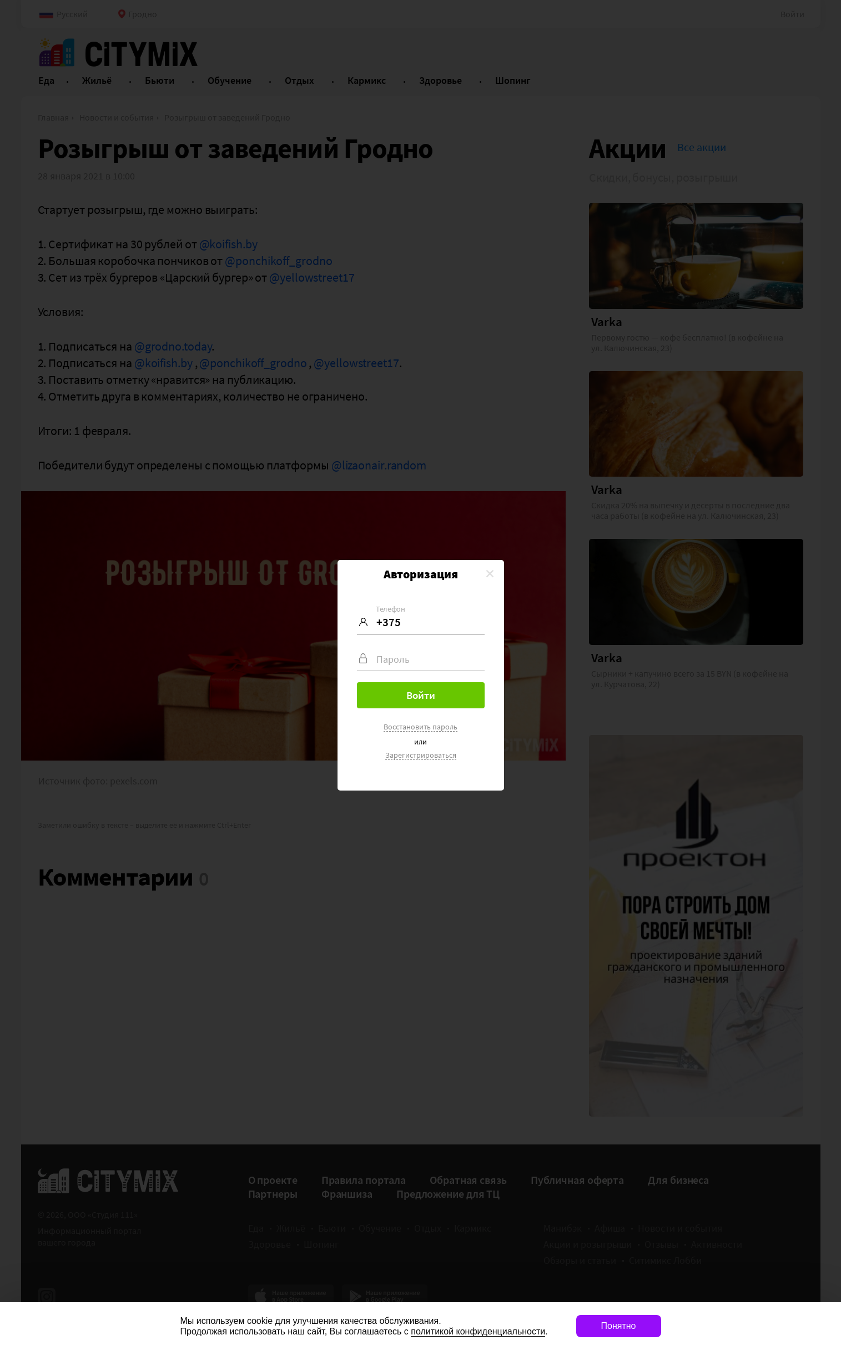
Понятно (618, 1326)
